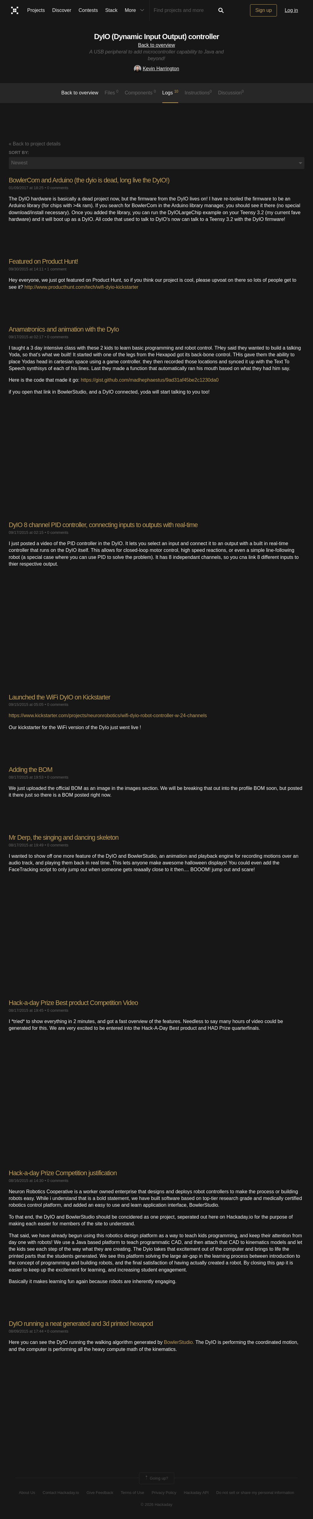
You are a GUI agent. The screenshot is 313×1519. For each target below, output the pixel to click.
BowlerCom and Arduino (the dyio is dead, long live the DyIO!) (92, 180)
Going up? (156, 1478)
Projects (36, 10)
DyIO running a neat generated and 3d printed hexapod (83, 1323)
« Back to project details (35, 143)
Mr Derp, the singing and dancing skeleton (65, 837)
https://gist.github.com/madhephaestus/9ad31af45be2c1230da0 (150, 380)
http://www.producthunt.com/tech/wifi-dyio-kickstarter (81, 286)
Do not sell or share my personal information (255, 1492)
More (136, 10)
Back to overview (156, 45)
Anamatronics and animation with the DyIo (66, 329)
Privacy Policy (164, 1492)
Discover (61, 10)
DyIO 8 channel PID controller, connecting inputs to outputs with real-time (106, 525)
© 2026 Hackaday (156, 1504)
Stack (111, 10)
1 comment (56, 269)
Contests (88, 10)
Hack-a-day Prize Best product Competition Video (75, 1002)
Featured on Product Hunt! (44, 261)
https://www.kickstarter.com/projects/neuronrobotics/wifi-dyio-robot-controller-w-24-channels (108, 715)
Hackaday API (196, 1492)
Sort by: (19, 152)
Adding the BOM (31, 769)
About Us (27, 1492)
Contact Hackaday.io (61, 1492)
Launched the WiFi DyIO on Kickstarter (61, 697)
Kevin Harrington (156, 68)
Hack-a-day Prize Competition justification (64, 1172)
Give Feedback (100, 1492)
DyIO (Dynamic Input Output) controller (156, 36)
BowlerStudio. (179, 1342)
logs (170, 92)
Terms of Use (132, 1492)
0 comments (57, 187)
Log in (291, 10)
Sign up (263, 10)
